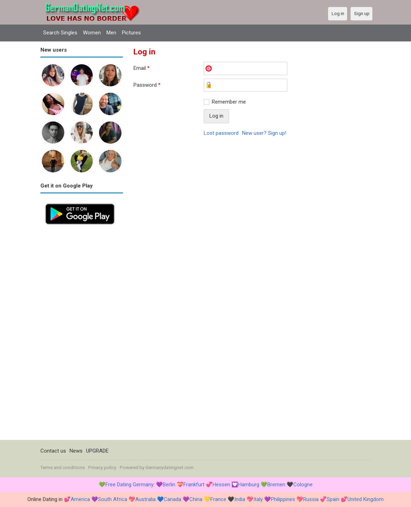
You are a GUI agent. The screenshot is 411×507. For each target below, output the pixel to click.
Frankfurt (193, 484)
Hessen (221, 484)
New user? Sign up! (264, 133)
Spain (333, 499)
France (218, 499)
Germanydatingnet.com (169, 467)
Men (111, 32)
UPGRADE (97, 451)
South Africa (112, 499)
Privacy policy (102, 467)
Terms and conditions (62, 467)
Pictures (131, 32)
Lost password (221, 133)
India (239, 499)
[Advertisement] (81, 334)
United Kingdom (365, 499)
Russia (311, 499)
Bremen (276, 484)
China (195, 499)
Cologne (303, 484)
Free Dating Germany (129, 484)
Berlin (169, 484)
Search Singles (60, 32)
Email (141, 68)
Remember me (229, 102)
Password (147, 85)
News (76, 451)
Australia (145, 499)
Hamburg (248, 484)
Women (92, 32)
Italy (258, 499)
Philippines (283, 499)
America (80, 499)
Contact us (53, 451)
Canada (172, 499)
